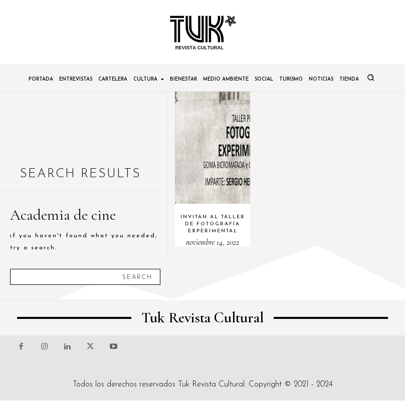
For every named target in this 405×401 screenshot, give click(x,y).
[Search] (137, 277)
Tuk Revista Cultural (211, 384)
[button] (371, 78)
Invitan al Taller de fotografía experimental (212, 224)
